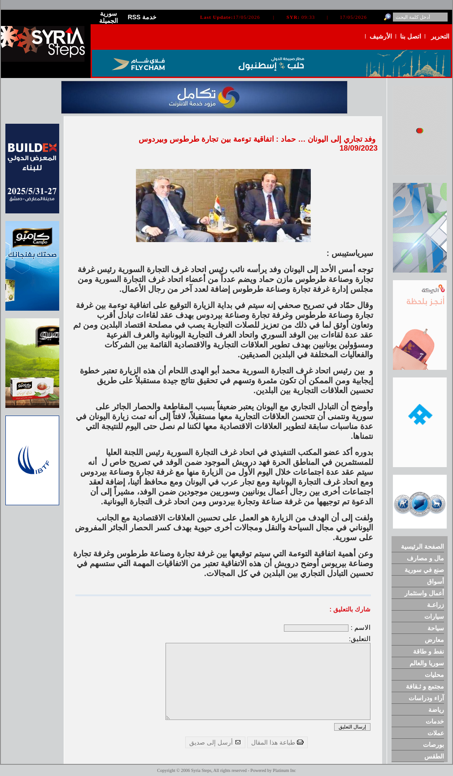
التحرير (440, 36)
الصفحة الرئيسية (422, 546)
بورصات (433, 744)
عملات (435, 733)
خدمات (435, 721)
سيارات (434, 616)
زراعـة (435, 604)
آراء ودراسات (426, 698)
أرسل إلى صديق (215, 742)
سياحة (435, 628)
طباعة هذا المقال (277, 742)
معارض (434, 639)
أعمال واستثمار (424, 593)
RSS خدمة (142, 17)
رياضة (436, 709)
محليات (434, 674)
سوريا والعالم (426, 663)
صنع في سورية (424, 569)
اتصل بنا (410, 36)
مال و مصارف (425, 558)
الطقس (434, 756)
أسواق (435, 581)
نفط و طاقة (428, 651)
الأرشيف (381, 36)
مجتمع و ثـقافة (425, 686)
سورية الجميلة (108, 17)
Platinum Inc (284, 770)
